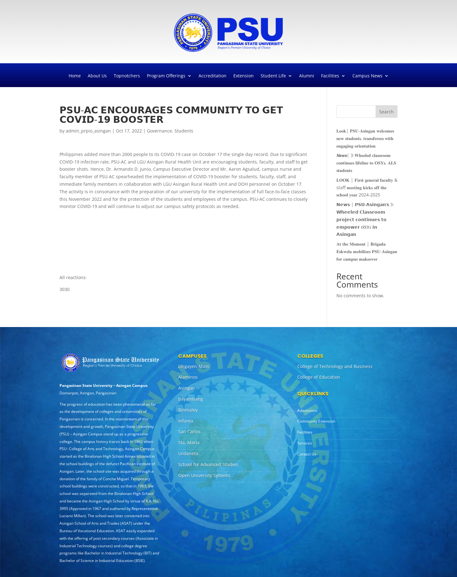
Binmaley (188, 410)
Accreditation (212, 76)
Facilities (330, 76)
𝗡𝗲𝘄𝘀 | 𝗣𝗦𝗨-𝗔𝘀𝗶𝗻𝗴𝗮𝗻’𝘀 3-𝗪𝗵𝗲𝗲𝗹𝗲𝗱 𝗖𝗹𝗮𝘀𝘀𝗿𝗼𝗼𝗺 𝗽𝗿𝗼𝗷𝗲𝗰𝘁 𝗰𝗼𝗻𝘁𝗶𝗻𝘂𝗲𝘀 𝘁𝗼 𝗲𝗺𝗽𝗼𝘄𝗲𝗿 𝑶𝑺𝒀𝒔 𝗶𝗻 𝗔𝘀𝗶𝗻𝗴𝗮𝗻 (365, 219)
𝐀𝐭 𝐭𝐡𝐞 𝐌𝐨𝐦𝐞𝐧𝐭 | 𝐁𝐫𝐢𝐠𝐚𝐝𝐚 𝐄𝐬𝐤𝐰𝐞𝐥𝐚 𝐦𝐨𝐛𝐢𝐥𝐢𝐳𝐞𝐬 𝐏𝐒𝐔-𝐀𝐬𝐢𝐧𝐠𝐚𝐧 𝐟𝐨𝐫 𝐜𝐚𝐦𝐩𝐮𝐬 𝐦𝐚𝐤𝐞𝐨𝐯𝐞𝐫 (366, 251)
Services (304, 443)
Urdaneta (188, 453)
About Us (97, 76)
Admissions (307, 410)
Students (183, 131)
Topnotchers (127, 76)
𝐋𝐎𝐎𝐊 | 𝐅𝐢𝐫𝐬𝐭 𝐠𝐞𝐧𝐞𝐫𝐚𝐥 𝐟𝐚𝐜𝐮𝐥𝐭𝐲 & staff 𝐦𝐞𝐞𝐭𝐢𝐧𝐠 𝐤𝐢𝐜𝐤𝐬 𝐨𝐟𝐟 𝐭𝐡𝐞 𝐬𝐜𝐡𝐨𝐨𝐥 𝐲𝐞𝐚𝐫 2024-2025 (366, 187)
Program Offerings (166, 76)
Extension (243, 76)
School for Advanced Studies (208, 464)
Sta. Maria (189, 442)
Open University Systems (204, 475)
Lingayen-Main (193, 366)
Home (75, 76)
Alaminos (188, 377)
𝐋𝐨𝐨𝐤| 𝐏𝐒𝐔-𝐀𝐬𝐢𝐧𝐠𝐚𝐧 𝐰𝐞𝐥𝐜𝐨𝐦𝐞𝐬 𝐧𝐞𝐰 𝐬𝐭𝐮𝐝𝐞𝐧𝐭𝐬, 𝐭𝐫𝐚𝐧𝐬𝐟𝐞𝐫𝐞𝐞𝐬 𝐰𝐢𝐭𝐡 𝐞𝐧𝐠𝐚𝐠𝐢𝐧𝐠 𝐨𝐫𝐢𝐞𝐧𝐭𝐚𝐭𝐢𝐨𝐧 (365, 138)
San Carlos (189, 431)
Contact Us (306, 454)
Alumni (306, 76)
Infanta (185, 421)
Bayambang (190, 399)
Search (386, 112)
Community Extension (316, 421)
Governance (159, 131)
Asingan (186, 388)
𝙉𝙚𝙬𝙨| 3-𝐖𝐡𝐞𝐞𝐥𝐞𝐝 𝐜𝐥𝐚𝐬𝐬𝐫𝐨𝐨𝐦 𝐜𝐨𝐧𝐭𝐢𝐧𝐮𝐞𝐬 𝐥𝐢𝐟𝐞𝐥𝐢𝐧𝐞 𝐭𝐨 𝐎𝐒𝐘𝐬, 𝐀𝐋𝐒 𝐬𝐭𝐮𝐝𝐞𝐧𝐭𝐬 (366, 162)
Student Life (273, 76)
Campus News (367, 76)
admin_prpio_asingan (88, 131)
